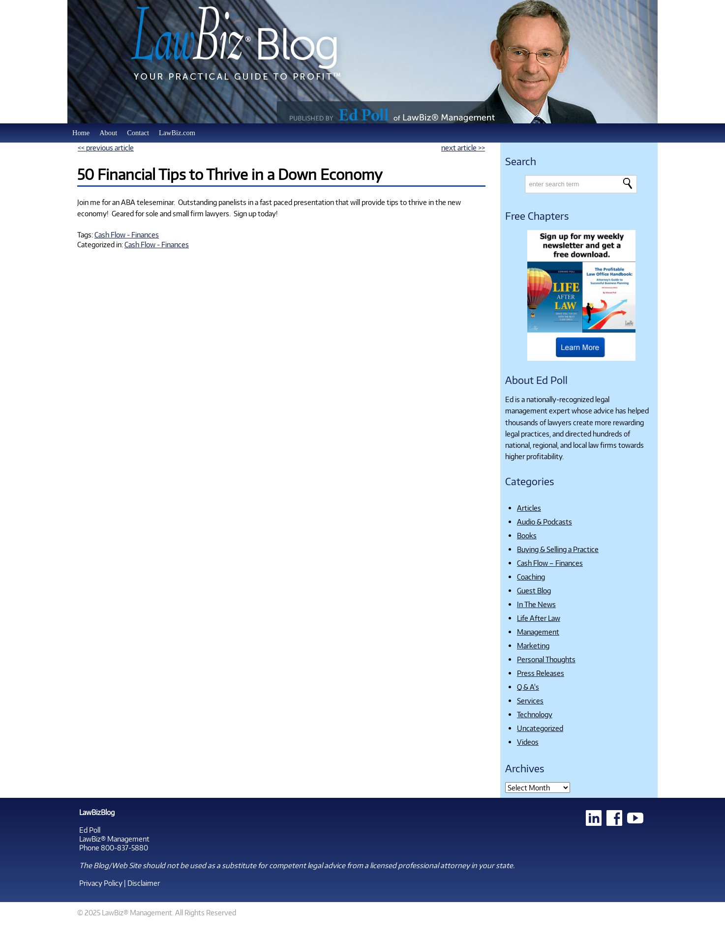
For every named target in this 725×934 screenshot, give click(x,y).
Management (538, 631)
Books (527, 535)
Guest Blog (534, 590)
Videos (528, 741)
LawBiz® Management (114, 838)
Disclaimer (143, 882)
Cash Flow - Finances (126, 234)
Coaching (531, 576)
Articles (529, 507)
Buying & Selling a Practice (558, 549)
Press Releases (540, 673)
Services (530, 700)
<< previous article (106, 147)
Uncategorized (540, 728)
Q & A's (528, 686)
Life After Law (538, 617)
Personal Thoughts (546, 659)
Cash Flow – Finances (550, 562)
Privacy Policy (100, 882)
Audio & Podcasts (544, 521)
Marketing (533, 645)
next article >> (463, 147)
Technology (534, 714)
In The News (536, 604)
